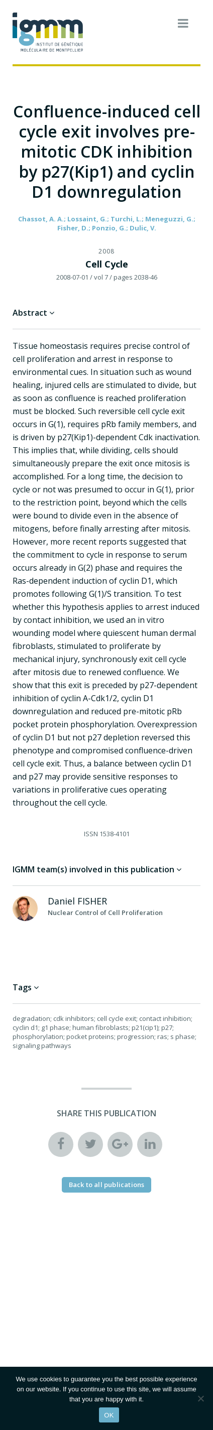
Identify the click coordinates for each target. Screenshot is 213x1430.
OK (109, 1415)
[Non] (200, 1398)
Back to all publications (107, 1184)
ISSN (91, 833)
